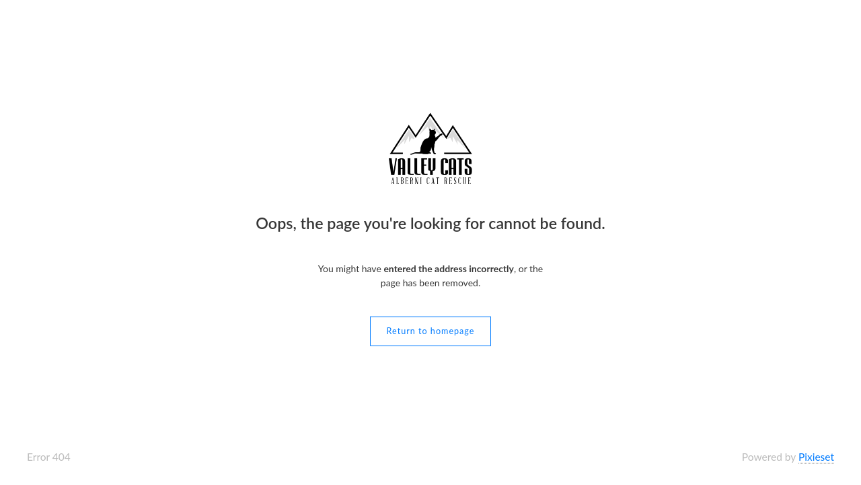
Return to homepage (431, 330)
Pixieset (816, 457)
